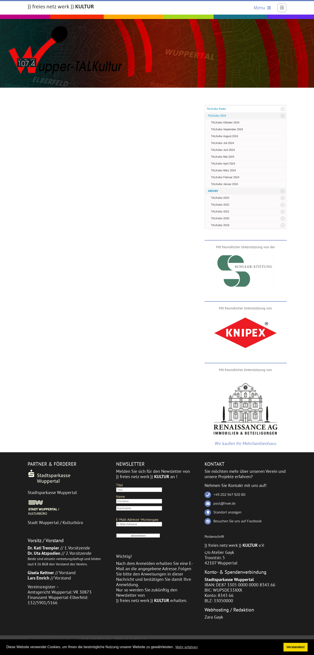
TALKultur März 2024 (223, 170)
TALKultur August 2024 (224, 136)
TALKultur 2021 (220, 211)
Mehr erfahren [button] (187, 647)
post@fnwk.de (224, 503)
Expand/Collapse (283, 109)
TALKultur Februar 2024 (225, 177)
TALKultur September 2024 (227, 129)
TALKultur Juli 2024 (222, 143)
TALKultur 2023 (220, 197)
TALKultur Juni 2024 (223, 149)
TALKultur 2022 (220, 204)
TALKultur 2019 (220, 225)
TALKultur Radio (216, 108)
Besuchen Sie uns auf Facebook (237, 521)
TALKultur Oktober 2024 (225, 122)
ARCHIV (213, 191)
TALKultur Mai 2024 (222, 156)
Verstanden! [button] (295, 647)
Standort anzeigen (227, 512)
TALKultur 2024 (217, 115)
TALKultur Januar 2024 (224, 184)
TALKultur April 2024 (223, 163)
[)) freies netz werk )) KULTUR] (61, 7)
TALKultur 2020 (220, 218)
